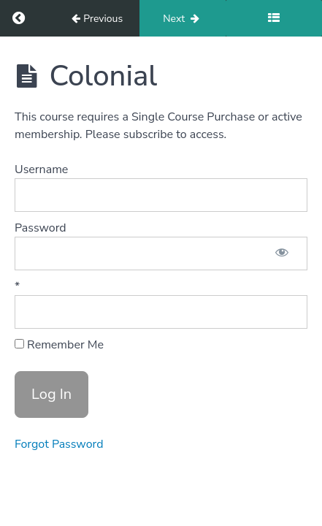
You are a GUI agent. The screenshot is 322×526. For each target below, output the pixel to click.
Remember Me (59, 345)
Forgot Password (59, 444)
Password (40, 228)
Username (41, 169)
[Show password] (281, 253)
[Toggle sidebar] (274, 18)
